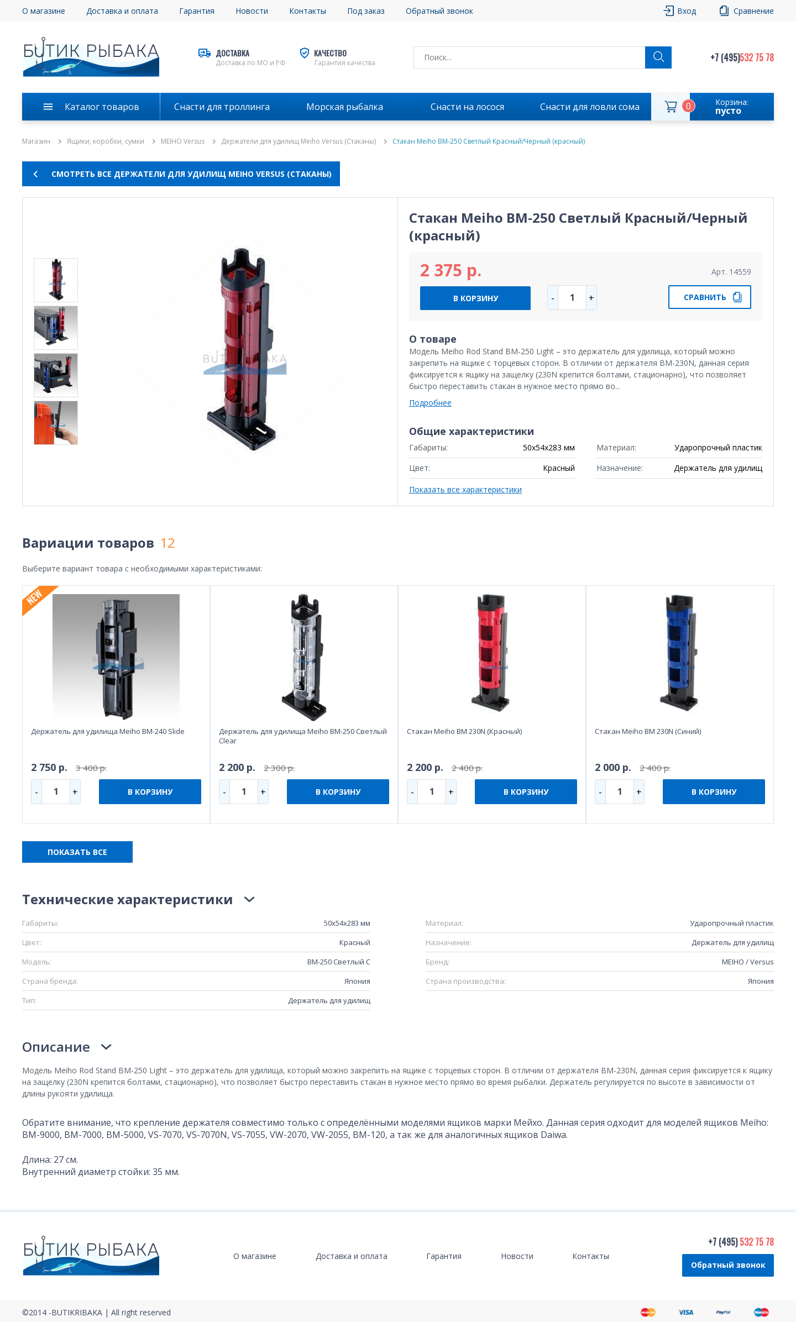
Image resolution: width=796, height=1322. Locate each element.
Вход (686, 11)
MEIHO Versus (183, 141)
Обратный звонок (439, 11)
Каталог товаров (102, 107)
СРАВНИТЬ (705, 297)
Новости (251, 11)
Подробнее (430, 402)
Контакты (307, 11)
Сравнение (754, 11)
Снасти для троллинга (222, 107)
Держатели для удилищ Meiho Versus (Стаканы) (298, 141)
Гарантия (196, 11)
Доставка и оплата (122, 11)
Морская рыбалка (344, 107)
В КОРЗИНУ (475, 298)
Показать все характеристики (465, 489)
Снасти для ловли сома (590, 107)
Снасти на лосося (467, 107)
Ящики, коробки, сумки (105, 141)
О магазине (43, 11)
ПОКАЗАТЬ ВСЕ (77, 852)
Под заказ (366, 11)
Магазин (36, 141)
